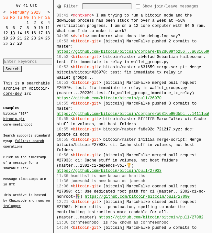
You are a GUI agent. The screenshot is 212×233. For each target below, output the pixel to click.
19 (5, 38)
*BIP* (23, 114)
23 (33, 38)
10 (40, 28)
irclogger (12, 202)
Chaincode (18, 196)
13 (12, 33)
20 (12, 38)
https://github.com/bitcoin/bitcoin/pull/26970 (109, 98)
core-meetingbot (17, 124)
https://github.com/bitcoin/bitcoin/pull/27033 (109, 170)
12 (5, 33)
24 (40, 38)
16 (33, 33)
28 (19, 43)
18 (47, 33)
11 (47, 28)
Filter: (73, 6)
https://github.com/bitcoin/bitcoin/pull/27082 (151, 217)
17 (40, 33)
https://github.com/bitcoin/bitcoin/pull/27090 (137, 196)
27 (12, 43)
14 (19, 33)
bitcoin (10, 114)
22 (26, 38)
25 (47, 38)
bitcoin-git (14, 119)
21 (19, 38)
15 (26, 33)
